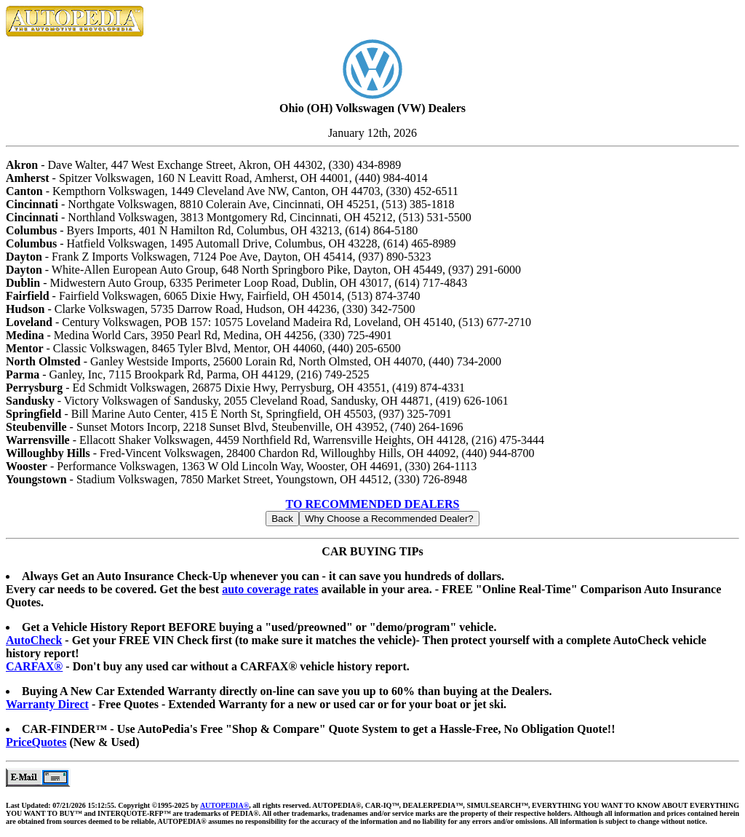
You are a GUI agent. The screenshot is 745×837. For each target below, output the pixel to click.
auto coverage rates (270, 589)
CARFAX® (34, 666)
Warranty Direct (47, 704)
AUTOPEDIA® (224, 805)
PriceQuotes (36, 742)
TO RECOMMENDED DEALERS (373, 504)
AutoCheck (34, 640)
